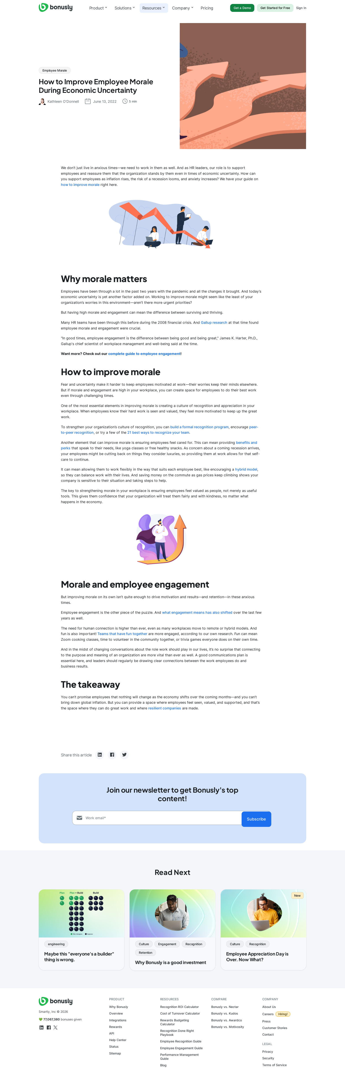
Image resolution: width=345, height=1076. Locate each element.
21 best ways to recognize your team (158, 432)
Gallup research (214, 322)
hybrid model (246, 469)
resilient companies (164, 708)
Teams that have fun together (122, 634)
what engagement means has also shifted (197, 612)
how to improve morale (80, 184)
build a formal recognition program (199, 427)
